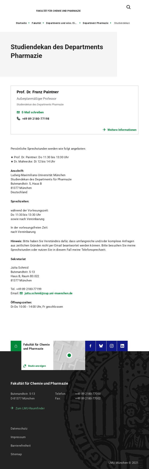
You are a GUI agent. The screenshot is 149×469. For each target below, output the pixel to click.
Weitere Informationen (121, 130)
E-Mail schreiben (33, 112)
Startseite (21, 23)
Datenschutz (19, 428)
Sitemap (16, 454)
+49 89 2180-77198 (35, 119)
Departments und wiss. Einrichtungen (63, 23)
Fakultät (36, 23)
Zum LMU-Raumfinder (30, 408)
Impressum (18, 437)
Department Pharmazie (95, 23)
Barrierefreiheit (21, 445)
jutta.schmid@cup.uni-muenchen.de (48, 293)
